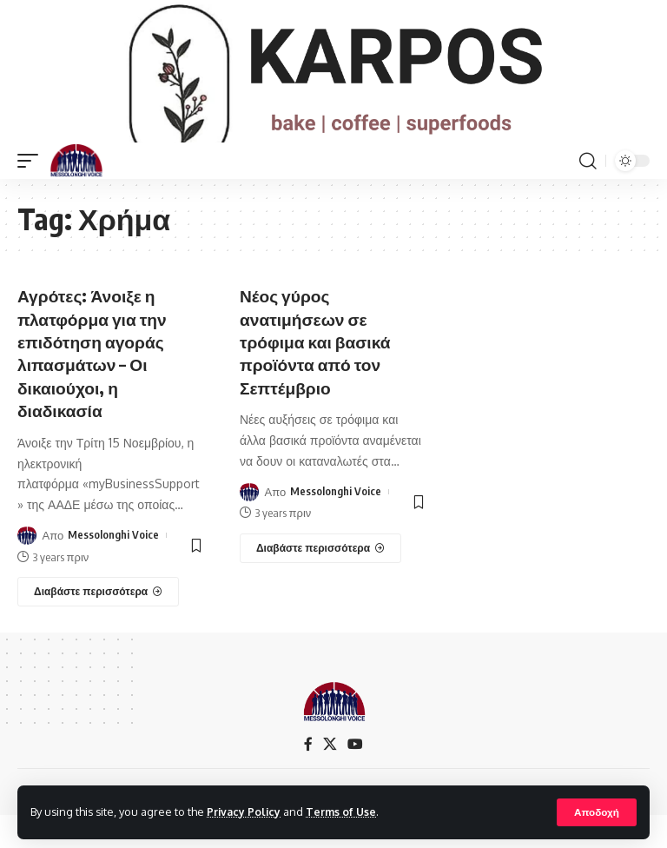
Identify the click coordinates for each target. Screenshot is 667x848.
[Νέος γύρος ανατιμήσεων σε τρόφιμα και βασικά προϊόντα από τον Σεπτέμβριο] (320, 580)
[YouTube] (355, 776)
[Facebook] (308, 776)
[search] (588, 195)
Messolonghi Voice (113, 567)
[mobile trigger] (32, 195)
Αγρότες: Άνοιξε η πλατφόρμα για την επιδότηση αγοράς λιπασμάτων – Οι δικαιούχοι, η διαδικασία (95, 386)
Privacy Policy (245, 811)
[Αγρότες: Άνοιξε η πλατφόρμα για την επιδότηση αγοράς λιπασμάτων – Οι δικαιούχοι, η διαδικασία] (98, 624)
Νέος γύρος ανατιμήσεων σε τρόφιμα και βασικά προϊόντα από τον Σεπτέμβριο (318, 375)
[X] (330, 776)
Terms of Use (344, 811)
